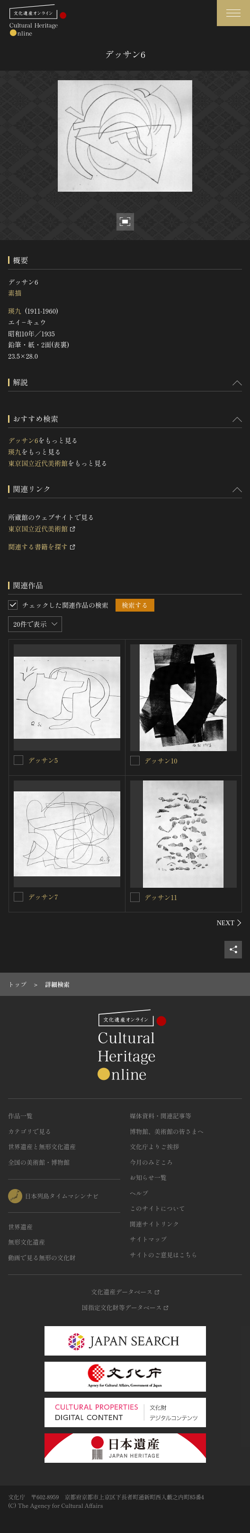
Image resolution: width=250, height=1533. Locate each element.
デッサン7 (43, 896)
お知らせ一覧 (148, 1177)
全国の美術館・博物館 (39, 1162)
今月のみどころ (151, 1162)
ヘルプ (139, 1193)
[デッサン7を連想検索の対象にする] (18, 896)
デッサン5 (43, 760)
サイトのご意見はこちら (163, 1254)
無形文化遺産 (26, 1241)
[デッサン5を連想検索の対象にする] (18, 760)
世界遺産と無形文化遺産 (42, 1146)
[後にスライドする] (229, 923)
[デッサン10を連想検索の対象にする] (135, 760)
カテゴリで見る (29, 1131)
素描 (14, 292)
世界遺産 (20, 1226)
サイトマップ (148, 1239)
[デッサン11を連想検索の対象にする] (135, 897)
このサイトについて (157, 1208)
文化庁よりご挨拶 (154, 1146)
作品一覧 (20, 1115)
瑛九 (14, 311)
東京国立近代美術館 (38, 463)
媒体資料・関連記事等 (160, 1115)
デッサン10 (161, 760)
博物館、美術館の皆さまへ (167, 1131)
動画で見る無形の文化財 (42, 1257)
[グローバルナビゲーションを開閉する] (233, 13)
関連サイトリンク (154, 1223)
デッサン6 (23, 440)
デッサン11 (161, 897)
